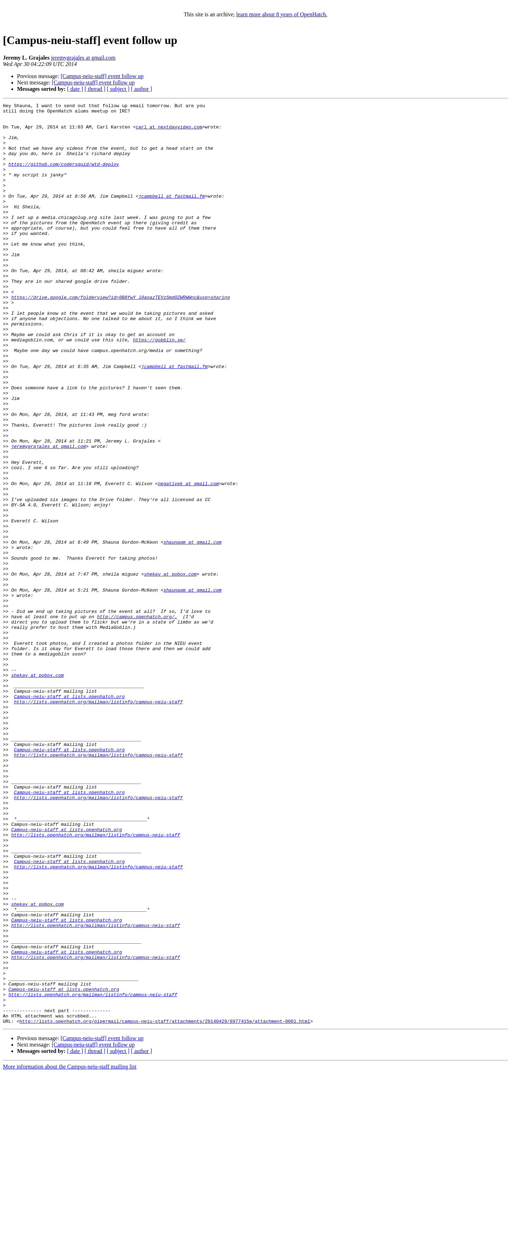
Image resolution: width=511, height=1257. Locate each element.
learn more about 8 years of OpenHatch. (281, 14)
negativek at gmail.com (188, 560)
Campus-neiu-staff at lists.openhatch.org (69, 815)
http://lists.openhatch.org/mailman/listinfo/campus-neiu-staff (98, 822)
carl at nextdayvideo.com (169, 132)
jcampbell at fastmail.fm (171, 215)
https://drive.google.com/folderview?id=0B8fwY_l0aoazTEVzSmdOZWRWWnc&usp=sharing (120, 336)
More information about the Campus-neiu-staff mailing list (70, 1251)
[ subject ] (118, 89)
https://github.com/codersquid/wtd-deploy (64, 177)
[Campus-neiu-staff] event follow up (102, 76)
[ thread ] (94, 89)
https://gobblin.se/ (159, 387)
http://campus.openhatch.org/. (137, 720)
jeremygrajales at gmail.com (83, 58)
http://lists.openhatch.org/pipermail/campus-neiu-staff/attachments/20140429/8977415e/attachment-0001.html (165, 1205)
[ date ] (75, 89)
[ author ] (141, 89)
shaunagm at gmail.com (192, 630)
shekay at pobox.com (170, 668)
